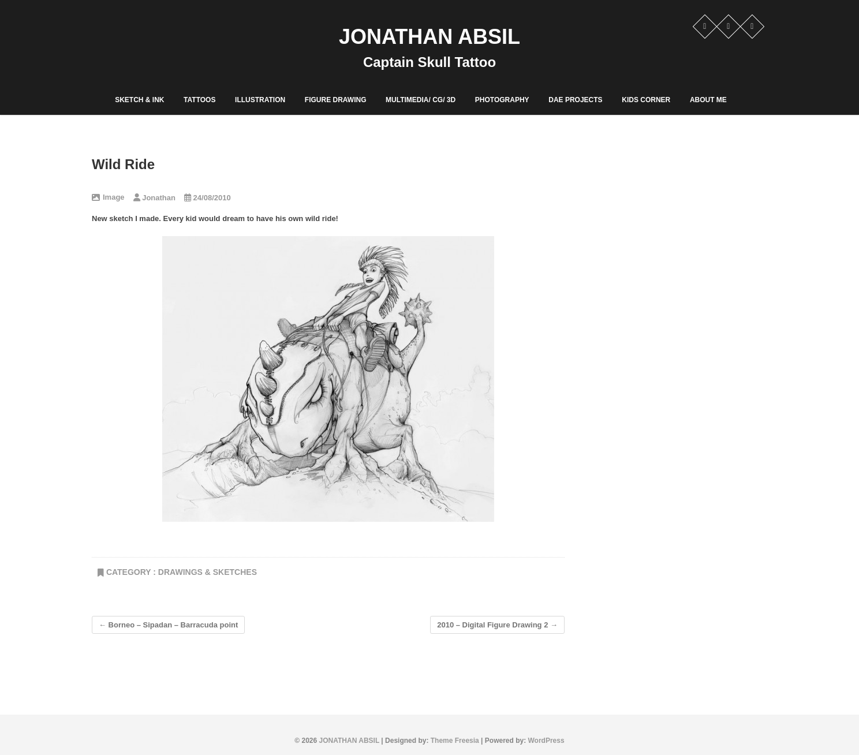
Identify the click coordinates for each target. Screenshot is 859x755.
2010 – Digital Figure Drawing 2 (497, 625)
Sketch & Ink (139, 100)
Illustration (260, 100)
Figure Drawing (336, 100)
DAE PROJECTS (575, 100)
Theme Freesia (455, 741)
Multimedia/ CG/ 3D (420, 100)
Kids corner (646, 100)
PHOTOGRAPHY (502, 100)
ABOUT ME (708, 100)
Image (114, 197)
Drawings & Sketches (207, 572)
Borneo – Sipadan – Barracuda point (168, 625)
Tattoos (199, 100)
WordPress (546, 741)
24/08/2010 (207, 197)
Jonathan (154, 197)
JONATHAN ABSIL (429, 36)
